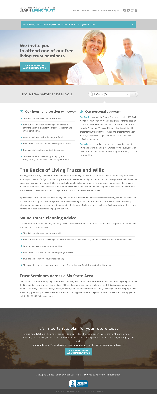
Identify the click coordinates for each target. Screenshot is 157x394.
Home (76, 10)
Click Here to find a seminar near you (34, 67)
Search (133, 94)
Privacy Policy (88, 391)
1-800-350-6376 (90, 374)
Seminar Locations (90, 10)
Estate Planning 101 (110, 10)
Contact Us (100, 391)
